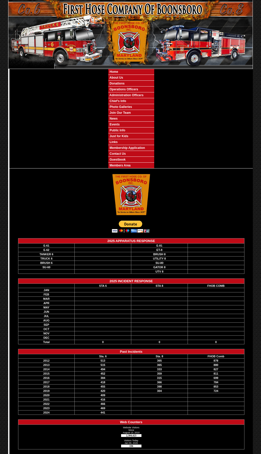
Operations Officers (123, 89)
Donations (117, 83)
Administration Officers (126, 95)
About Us (116, 77)
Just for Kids (118, 136)
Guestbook (117, 159)
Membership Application (127, 148)
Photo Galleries (120, 107)
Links (113, 142)
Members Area (120, 165)
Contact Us (117, 153)
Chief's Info (117, 101)
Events (114, 124)
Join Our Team (120, 113)
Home (113, 72)
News (113, 118)
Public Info (117, 130)
